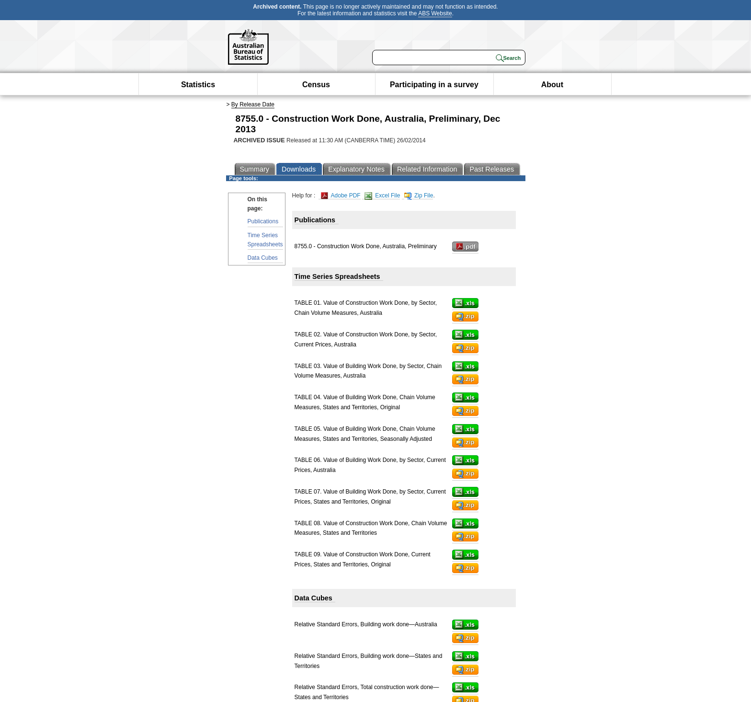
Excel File (382, 195)
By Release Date (252, 104)
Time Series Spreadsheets (265, 240)
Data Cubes (263, 257)
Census (316, 85)
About (552, 85)
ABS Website (435, 13)
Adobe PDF (341, 195)
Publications (263, 221)
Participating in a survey (434, 85)
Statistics (198, 85)
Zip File (418, 195)
